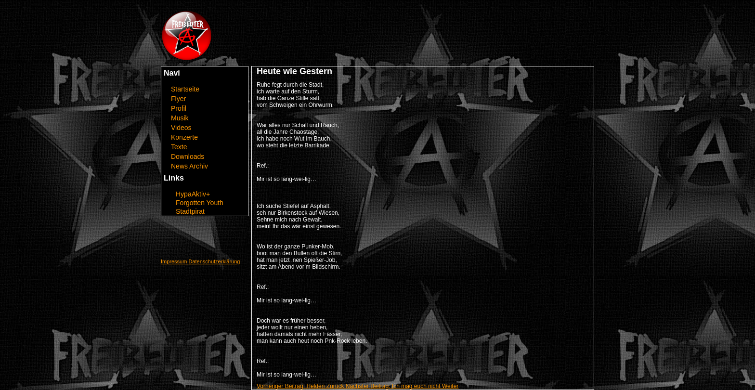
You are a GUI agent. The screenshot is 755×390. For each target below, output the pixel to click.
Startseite (185, 89)
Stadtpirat (190, 211)
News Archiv (189, 166)
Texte (179, 147)
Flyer (178, 99)
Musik (180, 118)
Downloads (187, 156)
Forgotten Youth (199, 203)
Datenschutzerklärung (214, 261)
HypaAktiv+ (193, 194)
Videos (181, 127)
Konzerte (184, 137)
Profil (178, 108)
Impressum (174, 261)
